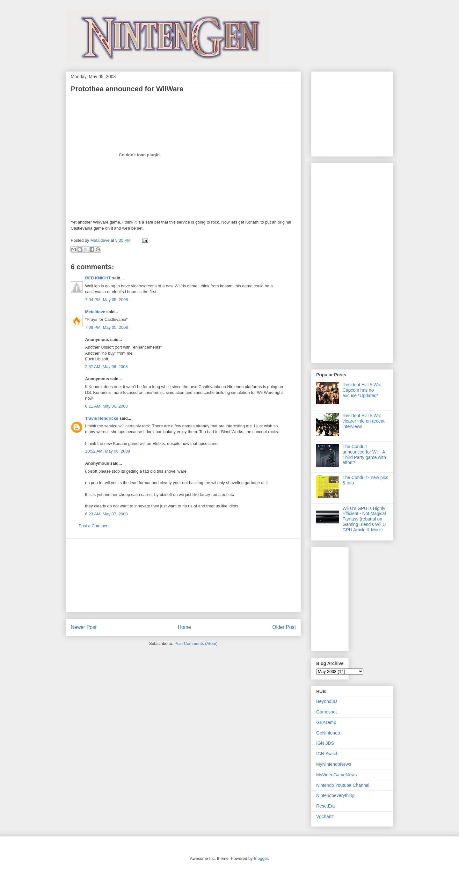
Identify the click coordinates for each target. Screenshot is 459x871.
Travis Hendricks (101, 418)
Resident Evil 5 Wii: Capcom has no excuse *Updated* (362, 390)
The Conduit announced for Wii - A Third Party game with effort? (364, 454)
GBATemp (326, 722)
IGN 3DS (325, 743)
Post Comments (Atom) (195, 643)
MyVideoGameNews (336, 774)
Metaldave (95, 311)
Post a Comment (94, 525)
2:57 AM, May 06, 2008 (106, 366)
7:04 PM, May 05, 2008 (106, 299)
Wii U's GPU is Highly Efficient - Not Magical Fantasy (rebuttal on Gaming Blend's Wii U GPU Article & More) (364, 519)
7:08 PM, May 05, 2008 (106, 327)
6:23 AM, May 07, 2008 (106, 514)
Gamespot (326, 711)
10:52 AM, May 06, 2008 (107, 451)
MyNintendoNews (333, 764)
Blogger (261, 858)
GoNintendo (328, 732)
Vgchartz (325, 816)
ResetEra (325, 805)
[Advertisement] (183, 575)
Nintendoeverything (335, 795)
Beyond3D (326, 701)
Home (184, 627)
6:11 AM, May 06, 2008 (106, 406)
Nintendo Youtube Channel (342, 785)
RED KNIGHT (98, 278)
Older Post (284, 627)
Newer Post (84, 627)
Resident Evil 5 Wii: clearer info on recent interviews (364, 421)
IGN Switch (327, 753)
